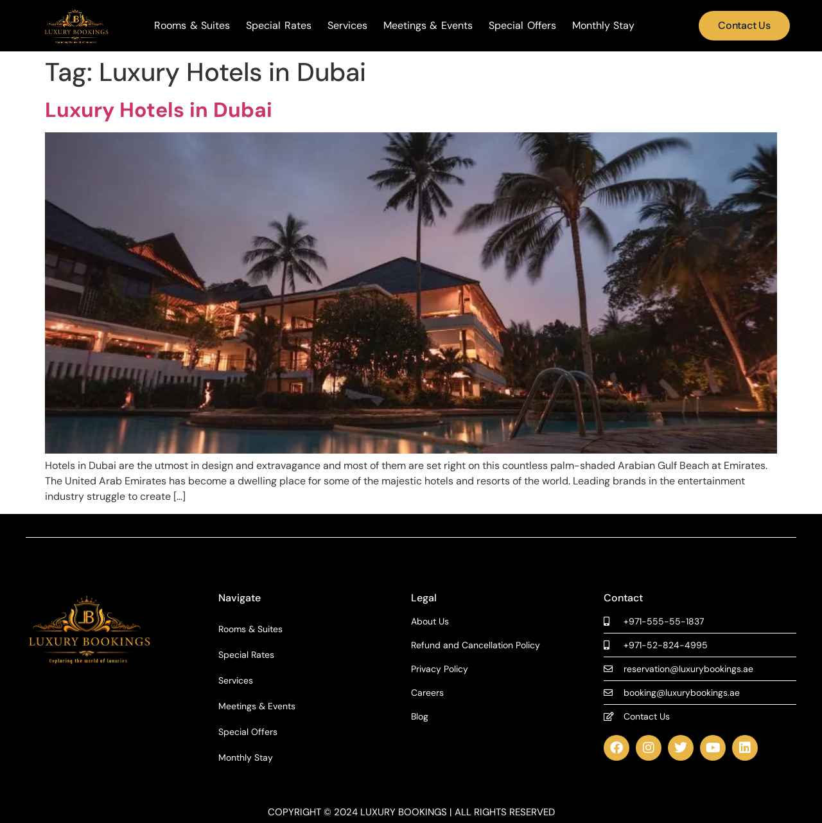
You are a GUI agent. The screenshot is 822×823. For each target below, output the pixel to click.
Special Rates (278, 25)
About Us (430, 621)
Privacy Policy (439, 669)
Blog (419, 716)
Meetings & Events (428, 25)
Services (347, 25)
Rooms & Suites (192, 25)
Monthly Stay (603, 25)
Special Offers (522, 25)
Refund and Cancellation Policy (475, 645)
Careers (427, 692)
